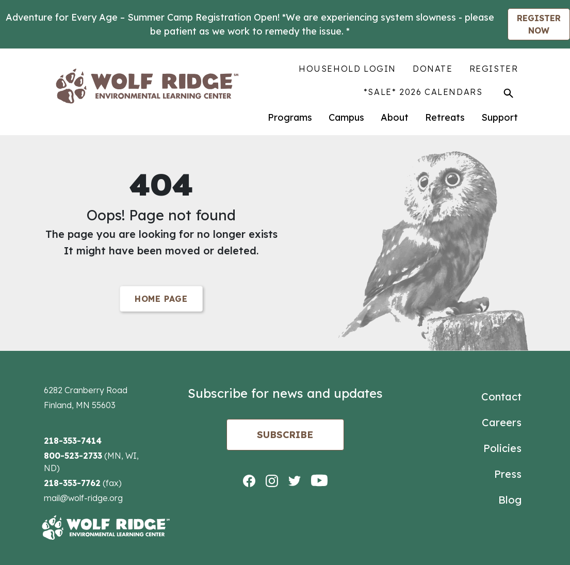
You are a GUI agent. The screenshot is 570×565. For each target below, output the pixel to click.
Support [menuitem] (499, 117)
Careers (502, 422)
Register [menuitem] (493, 68)
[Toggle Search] (508, 93)
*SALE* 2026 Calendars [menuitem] (423, 92)
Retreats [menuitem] (445, 117)
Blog (510, 499)
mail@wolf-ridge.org (83, 498)
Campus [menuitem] (346, 117)
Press (508, 473)
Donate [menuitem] (433, 68)
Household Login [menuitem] (347, 68)
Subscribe (285, 435)
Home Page (161, 299)
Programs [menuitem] (290, 117)
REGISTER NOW (539, 24)
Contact (501, 396)
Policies (502, 448)
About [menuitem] (395, 117)
